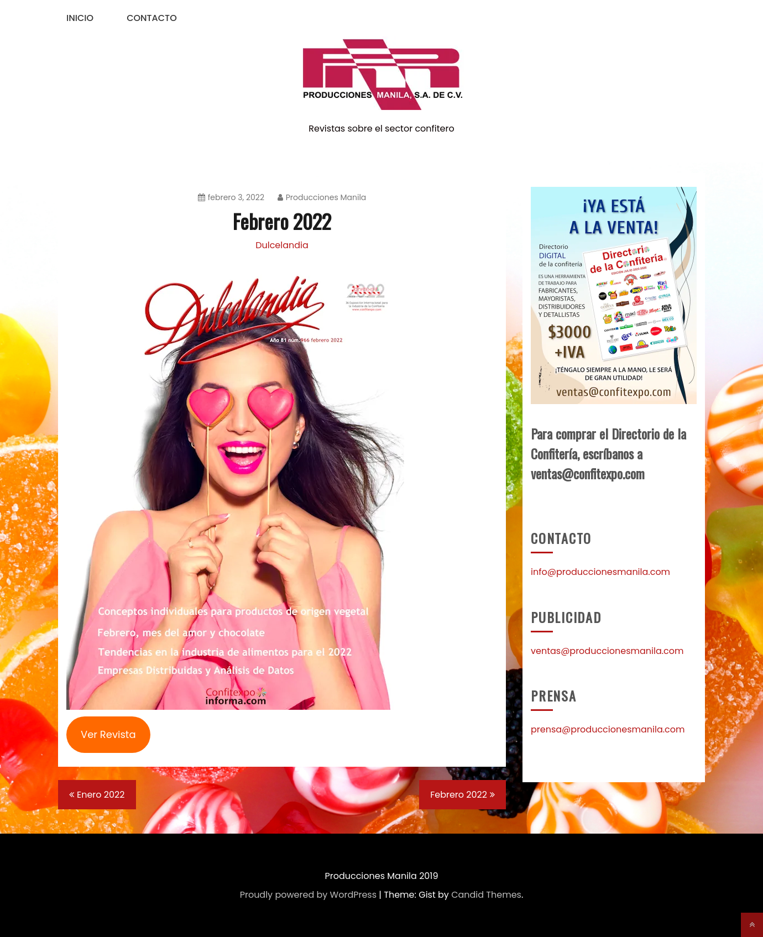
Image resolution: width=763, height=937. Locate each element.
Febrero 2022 (458, 794)
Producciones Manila (322, 197)
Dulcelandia (282, 245)
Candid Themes (486, 894)
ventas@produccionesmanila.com (607, 651)
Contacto (152, 18)
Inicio (79, 18)
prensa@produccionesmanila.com (608, 729)
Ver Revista (108, 734)
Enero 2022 (101, 794)
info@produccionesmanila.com (600, 572)
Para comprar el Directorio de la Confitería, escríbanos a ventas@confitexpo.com (608, 453)
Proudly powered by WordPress (308, 894)
